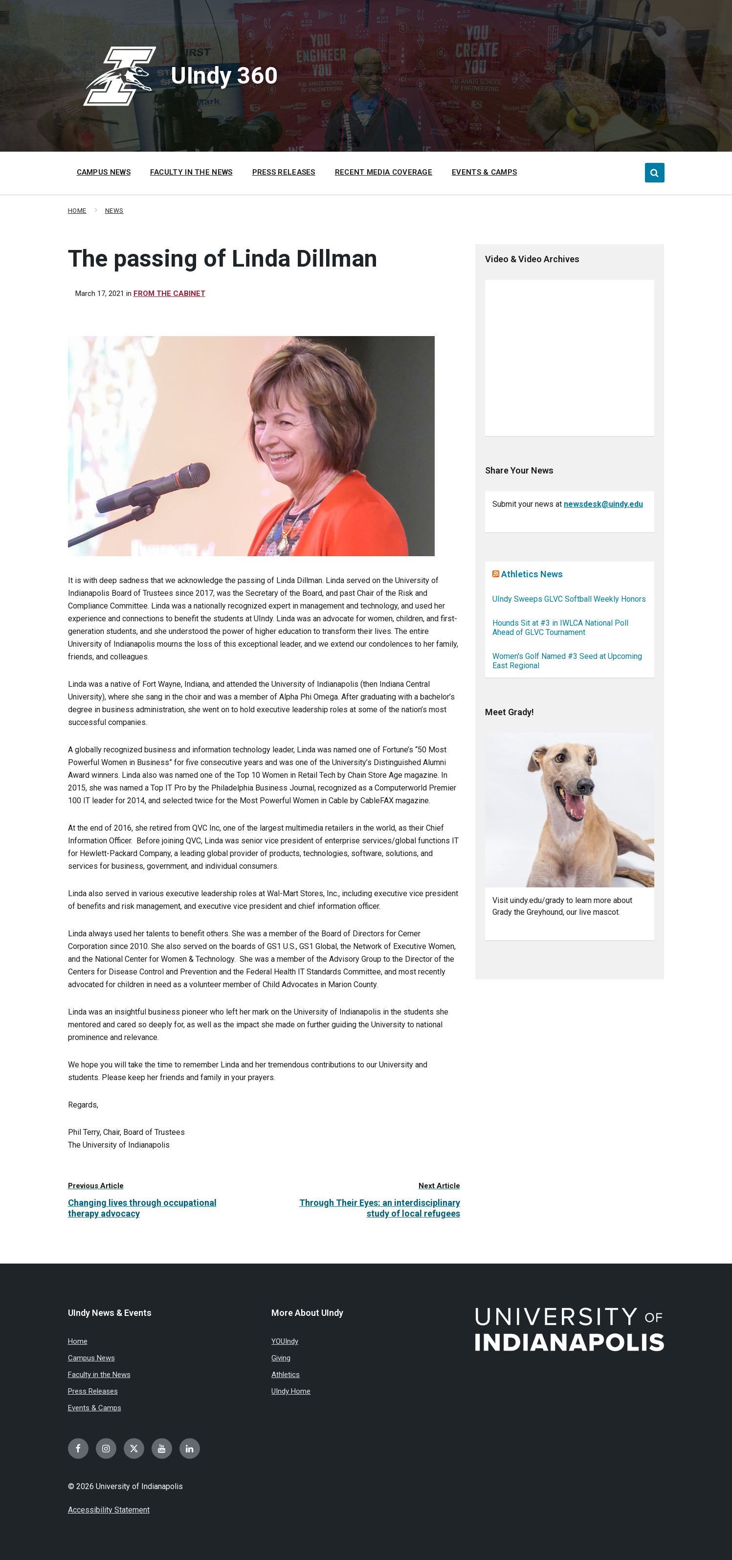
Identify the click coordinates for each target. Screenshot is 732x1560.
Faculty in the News (99, 1374)
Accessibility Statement (109, 1510)
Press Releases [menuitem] (283, 172)
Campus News (91, 1358)
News (114, 210)
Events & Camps (94, 1407)
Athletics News (532, 574)
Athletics (285, 1374)
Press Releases (93, 1391)
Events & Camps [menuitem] (484, 172)
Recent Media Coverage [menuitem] (383, 172)
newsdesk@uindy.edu (603, 504)
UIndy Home (291, 1391)
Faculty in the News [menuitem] (191, 172)
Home (77, 210)
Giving (280, 1358)
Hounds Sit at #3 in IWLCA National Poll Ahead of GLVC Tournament (560, 627)
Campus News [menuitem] (104, 172)
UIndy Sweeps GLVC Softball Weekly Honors (569, 599)
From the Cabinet (169, 293)
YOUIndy (284, 1341)
